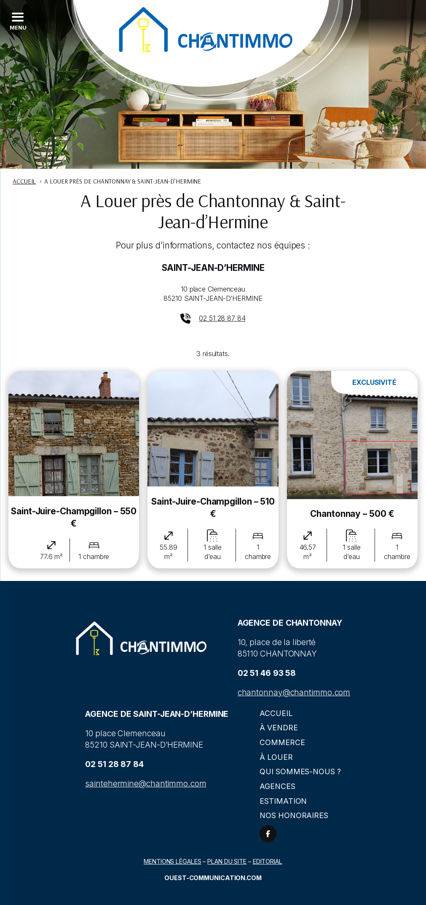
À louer (276, 757)
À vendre (278, 727)
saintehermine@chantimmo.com (145, 783)
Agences (277, 786)
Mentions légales (172, 861)
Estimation (283, 801)
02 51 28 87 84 (222, 318)
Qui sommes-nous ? (300, 771)
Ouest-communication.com (213, 877)
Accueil (276, 713)
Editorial (267, 861)
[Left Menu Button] (17, 21)
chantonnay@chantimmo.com (294, 692)
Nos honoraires (294, 815)
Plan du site (226, 861)
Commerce (282, 742)
